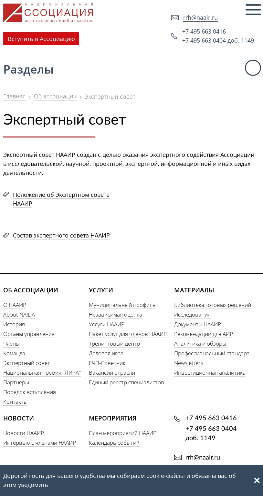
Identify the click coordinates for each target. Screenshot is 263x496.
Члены (11, 343)
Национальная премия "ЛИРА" (42, 372)
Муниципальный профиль (122, 305)
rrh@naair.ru (200, 17)
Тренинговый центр (114, 343)
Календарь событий (114, 442)
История (14, 324)
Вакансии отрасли (112, 372)
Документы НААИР (197, 324)
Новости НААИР (23, 433)
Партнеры (16, 382)
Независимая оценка (115, 314)
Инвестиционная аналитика (210, 372)
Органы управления (29, 334)
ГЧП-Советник (107, 363)
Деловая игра (106, 353)
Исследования (192, 314)
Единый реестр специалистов (126, 382)
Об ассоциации (55, 96)
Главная (14, 96)
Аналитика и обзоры (200, 343)
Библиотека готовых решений (212, 305)
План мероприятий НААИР (122, 433)
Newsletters (188, 363)
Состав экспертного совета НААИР (61, 235)
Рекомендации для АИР (203, 334)
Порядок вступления (29, 392)
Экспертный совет (26, 363)
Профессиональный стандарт (211, 353)
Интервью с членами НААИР (39, 442)
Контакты (15, 401)
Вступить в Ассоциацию (41, 39)
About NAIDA (19, 314)
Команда (14, 353)
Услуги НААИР (106, 324)
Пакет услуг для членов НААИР (128, 334)
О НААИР (14, 305)
